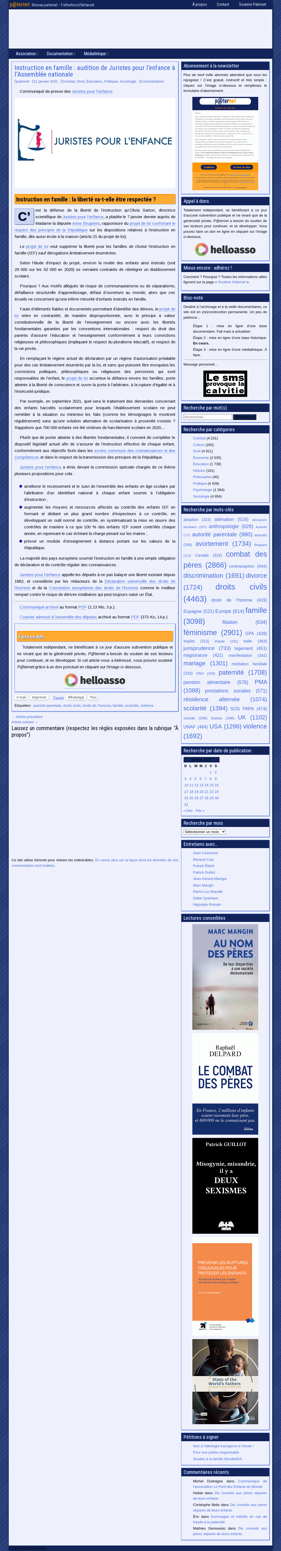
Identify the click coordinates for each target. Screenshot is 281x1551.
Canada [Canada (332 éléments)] (208, 555)
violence (146, 705)
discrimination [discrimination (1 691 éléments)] (214, 575)
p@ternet (20, 4)
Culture (199, 445)
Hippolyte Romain (207, 904)
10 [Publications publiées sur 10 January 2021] (186, 785)
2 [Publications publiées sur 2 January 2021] (216, 772)
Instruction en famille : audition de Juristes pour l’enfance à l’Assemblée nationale (95, 71)
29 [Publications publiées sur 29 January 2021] (211, 798)
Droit (80, 81)
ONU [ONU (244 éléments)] (205, 673)
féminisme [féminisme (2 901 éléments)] (213, 633)
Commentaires (152, 81)
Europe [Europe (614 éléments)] (229, 611)
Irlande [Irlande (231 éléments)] (226, 641)
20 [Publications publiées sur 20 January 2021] (201, 792)
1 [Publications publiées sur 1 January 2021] (211, 772)
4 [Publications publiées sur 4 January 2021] (190, 779)
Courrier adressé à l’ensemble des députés (58, 617)
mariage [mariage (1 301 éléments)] (206, 663)
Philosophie (202, 477)
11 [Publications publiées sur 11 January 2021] (191, 785)
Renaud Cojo (203, 859)
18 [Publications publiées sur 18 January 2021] (191, 792)
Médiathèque (95, 53)
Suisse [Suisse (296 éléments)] (223, 718)
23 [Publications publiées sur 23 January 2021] (216, 792)
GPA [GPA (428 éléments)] (256, 633)
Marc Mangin (203, 885)
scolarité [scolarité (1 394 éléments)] (206, 708)
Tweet (58, 697)
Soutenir (232, 282)
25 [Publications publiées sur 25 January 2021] (191, 798)
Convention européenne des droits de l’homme (93, 587)
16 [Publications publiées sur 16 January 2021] (216, 785)
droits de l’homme (97, 705)
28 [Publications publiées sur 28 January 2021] (206, 798)
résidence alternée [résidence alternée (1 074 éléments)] (225, 699)
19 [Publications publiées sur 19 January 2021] (196, 792)
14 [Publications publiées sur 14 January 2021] (206, 785)
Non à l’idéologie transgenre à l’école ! (223, 1446)
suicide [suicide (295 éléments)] (195, 718)
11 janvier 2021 (45, 81)
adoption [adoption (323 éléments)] (197, 519)
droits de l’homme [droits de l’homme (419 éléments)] (239, 600)
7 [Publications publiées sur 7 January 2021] (205, 779)
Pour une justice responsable (216, 1452)
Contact (223, 4)
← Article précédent (27, 717)
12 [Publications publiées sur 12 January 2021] (196, 785)
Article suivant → (25, 722)
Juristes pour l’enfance (92, 91)
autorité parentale (47, 705)
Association (26, 53)
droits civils (72, 705)
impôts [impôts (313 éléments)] (196, 641)
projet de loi (37, 246)
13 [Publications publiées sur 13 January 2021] (201, 785)
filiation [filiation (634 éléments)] (244, 622)
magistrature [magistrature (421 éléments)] (203, 655)
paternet (22, 81)
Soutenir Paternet (252, 4)
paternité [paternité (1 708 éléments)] (243, 672)
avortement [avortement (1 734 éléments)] (223, 543)
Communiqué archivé (39, 607)
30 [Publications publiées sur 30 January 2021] (216, 798)
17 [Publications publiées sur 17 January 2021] (186, 792)
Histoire (199, 471)
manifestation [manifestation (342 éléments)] (248, 655)
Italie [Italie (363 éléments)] (255, 641)
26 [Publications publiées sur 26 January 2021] (196, 798)
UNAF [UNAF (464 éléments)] (196, 726)
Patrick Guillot (204, 872)
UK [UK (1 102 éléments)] (252, 717)
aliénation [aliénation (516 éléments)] (231, 519)
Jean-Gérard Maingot (210, 879)
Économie (201, 458)
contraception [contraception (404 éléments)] (248, 566)
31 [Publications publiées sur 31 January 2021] (186, 805)
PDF (82, 607)
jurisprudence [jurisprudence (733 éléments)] (207, 648)
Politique (111, 81)
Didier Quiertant (205, 898)
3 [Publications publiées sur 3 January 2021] (185, 779)
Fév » (200, 811)
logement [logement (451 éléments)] (251, 648)
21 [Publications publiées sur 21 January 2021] (206, 792)
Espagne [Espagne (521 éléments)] (199, 611)
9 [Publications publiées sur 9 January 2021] (216, 779)
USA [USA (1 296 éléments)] (225, 726)
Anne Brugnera (86, 223)
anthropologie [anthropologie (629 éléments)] (231, 526)
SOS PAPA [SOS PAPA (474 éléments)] (248, 708)
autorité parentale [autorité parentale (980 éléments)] (222, 534)
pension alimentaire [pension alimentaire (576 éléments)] (216, 682)
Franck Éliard (203, 866)
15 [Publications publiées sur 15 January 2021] (211, 785)
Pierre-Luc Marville (208, 892)
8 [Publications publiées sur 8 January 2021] (211, 779)
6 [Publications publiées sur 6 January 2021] (200, 779)
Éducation (94, 81)
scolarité (131, 705)
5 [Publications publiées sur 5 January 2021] (195, 779)
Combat (68, 81)
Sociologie (128, 81)
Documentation (60, 53)
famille (118, 705)
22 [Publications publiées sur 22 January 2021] (211, 792)
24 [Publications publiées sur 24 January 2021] (186, 798)
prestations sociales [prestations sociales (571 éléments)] (236, 691)
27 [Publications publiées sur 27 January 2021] (201, 798)
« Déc (188, 811)
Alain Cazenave (205, 853)
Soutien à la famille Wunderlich (217, 1459)
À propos (199, 4)
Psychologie (202, 490)
